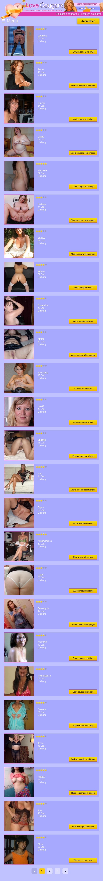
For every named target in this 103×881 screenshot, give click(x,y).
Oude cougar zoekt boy (83, 186)
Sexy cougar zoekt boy (83, 692)
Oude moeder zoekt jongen (83, 624)
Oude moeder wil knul (83, 321)
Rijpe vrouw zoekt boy (83, 725)
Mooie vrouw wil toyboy (83, 119)
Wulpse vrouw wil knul (83, 523)
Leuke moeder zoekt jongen (83, 490)
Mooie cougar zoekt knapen (83, 153)
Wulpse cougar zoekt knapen (83, 861)
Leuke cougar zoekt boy (83, 826)
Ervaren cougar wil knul (82, 52)
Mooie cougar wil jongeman (83, 355)
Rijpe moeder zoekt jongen (83, 220)
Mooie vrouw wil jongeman (83, 254)
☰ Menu (9, 20)
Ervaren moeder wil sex (83, 456)
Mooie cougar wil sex (83, 288)
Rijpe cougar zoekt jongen (83, 793)
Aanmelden (88, 21)
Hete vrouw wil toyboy (83, 557)
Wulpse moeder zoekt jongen (83, 423)
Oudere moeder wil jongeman (83, 389)
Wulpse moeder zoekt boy (83, 85)
